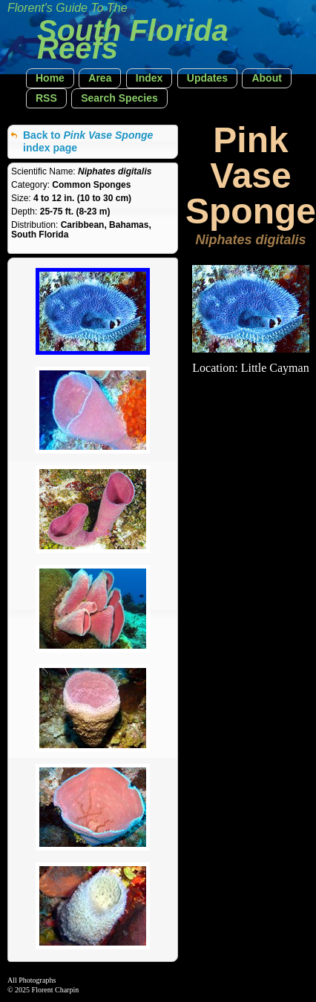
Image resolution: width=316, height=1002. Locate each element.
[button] (50, 78)
